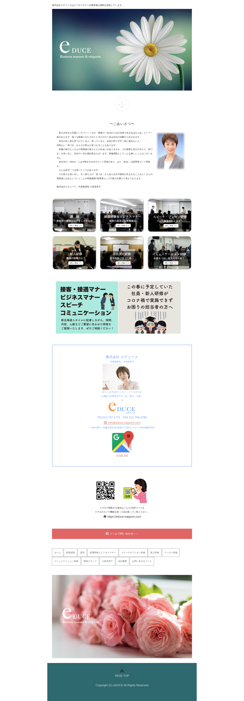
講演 (82, 552)
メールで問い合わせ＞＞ (122, 533)
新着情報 (70, 552)
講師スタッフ (90, 561)
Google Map (122, 455)
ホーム (57, 552)
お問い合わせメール (142, 561)
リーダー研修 (170, 552)
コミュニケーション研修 (66, 561)
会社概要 (122, 561)
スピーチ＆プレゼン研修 (133, 552)
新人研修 (154, 552)
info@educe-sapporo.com (122, 422)
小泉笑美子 (107, 561)
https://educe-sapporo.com (122, 516)
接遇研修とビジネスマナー (103, 552)
